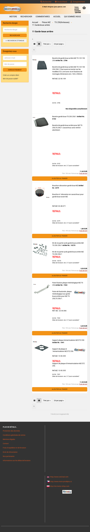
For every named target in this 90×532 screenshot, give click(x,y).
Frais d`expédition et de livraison (14, 448)
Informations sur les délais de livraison (16, 460)
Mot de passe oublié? (10, 79)
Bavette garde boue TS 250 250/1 (64, 116)
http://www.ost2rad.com (59, 477)
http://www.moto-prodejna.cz (61, 481)
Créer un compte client (11, 75)
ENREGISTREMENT (15, 70)
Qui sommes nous (72, 16)
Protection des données (11, 431)
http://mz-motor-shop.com (59, 486)
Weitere (13, 16)
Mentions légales (9, 439)
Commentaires (43, 16)
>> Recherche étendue (15, 40)
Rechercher (45, 2)
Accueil (57, 16)
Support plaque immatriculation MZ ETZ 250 (68, 340)
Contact (6, 443)
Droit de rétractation (10, 452)
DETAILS (56, 93)
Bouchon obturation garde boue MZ (65, 185)
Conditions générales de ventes (14, 435)
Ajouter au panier (59, 178)
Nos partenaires (8, 456)
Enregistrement (77, 2)
